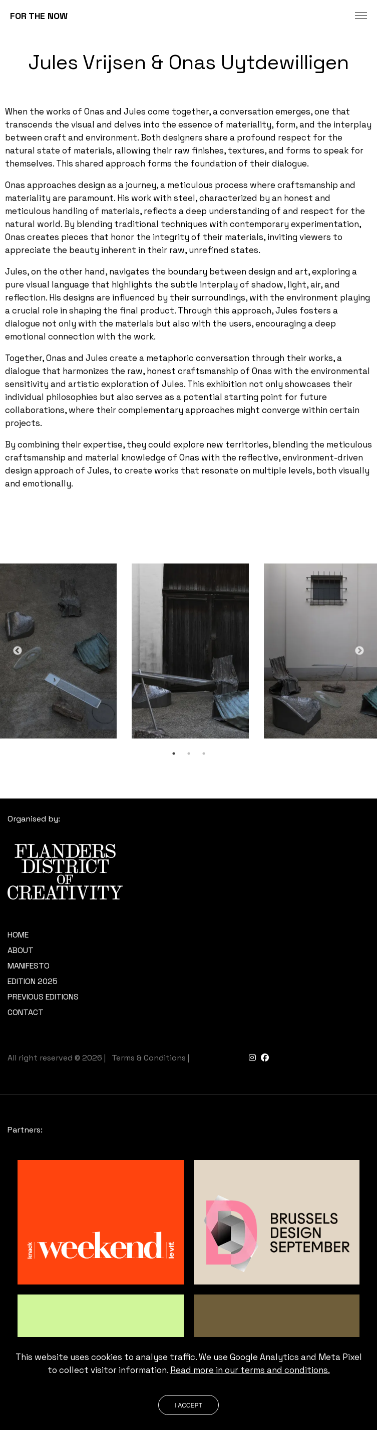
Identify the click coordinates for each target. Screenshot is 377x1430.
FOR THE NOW (39, 16)
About (21, 950)
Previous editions (43, 997)
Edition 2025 (33, 981)
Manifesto (29, 965)
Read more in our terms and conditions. (250, 1370)
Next (359, 651)
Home (18, 935)
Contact (26, 1012)
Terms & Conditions (149, 1057)
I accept (188, 1405)
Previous (18, 651)
